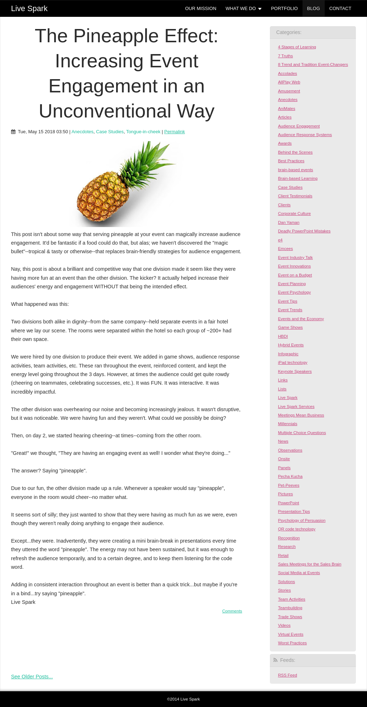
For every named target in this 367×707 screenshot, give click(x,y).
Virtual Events (291, 634)
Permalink (174, 131)
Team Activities (291, 599)
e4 (280, 240)
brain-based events (295, 170)
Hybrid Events (291, 345)
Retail (283, 555)
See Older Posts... (32, 676)
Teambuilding (290, 608)
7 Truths (285, 56)
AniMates (286, 108)
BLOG (313, 8)
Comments (232, 611)
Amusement (289, 91)
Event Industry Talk (295, 257)
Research (287, 546)
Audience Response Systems (305, 135)
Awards (285, 143)
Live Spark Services (296, 406)
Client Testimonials (295, 196)
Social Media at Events (299, 573)
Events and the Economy (301, 319)
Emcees (285, 248)
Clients (284, 205)
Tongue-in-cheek (143, 131)
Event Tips (287, 301)
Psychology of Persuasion (302, 520)
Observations (290, 450)
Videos (284, 625)
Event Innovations (294, 266)
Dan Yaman (289, 222)
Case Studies (110, 131)
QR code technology (296, 529)
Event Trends (290, 310)
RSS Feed (287, 675)
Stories (284, 590)
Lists (282, 389)
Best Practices (291, 161)
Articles (285, 117)
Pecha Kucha (290, 476)
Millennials (287, 424)
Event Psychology (294, 292)
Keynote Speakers (295, 371)
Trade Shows (290, 617)
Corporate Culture (294, 213)
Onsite (284, 459)
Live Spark (287, 397)
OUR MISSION (200, 8)
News (283, 441)
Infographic (288, 354)
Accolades (287, 73)
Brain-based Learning (298, 178)
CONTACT (340, 8)
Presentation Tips (294, 511)
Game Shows (290, 327)
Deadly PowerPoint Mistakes (304, 231)
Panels (284, 468)
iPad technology (293, 362)
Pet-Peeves (289, 485)
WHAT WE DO (240, 8)
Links (283, 380)
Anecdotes (82, 131)
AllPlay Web (289, 82)
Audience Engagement (299, 126)
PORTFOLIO (284, 8)
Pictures (285, 494)
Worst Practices (292, 643)
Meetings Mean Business (301, 415)
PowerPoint (288, 503)
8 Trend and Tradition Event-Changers (313, 64)
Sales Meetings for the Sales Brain (310, 564)
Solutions (286, 581)
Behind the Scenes (295, 152)
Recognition (289, 538)
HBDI (283, 336)
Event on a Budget (295, 275)
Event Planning (292, 284)
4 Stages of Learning (297, 47)
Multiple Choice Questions (302, 433)
